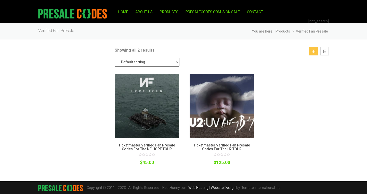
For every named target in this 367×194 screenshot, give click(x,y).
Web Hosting (198, 188)
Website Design (223, 188)
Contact (255, 12)
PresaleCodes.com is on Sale (213, 12)
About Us (144, 12)
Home (123, 12)
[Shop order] (147, 62)
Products (169, 12)
